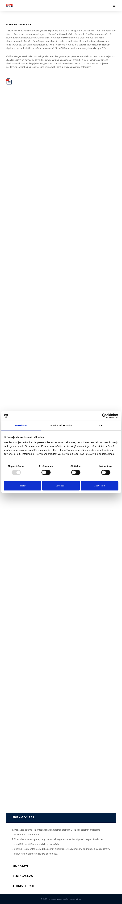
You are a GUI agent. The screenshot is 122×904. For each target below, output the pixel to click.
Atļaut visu (99, 486)
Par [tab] (101, 425)
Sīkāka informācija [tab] (61, 425)
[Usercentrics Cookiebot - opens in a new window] (104, 415)
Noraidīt (22, 486)
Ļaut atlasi (61, 486)
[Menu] (113, 5)
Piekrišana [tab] (21, 425)
